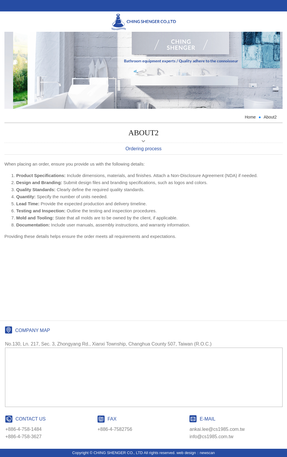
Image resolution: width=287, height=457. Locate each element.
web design (186, 453)
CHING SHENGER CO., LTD (143, 22)
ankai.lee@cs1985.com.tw (217, 429)
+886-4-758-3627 (23, 436)
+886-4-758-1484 (23, 429)
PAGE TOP (143, 451)
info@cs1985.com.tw (211, 436)
